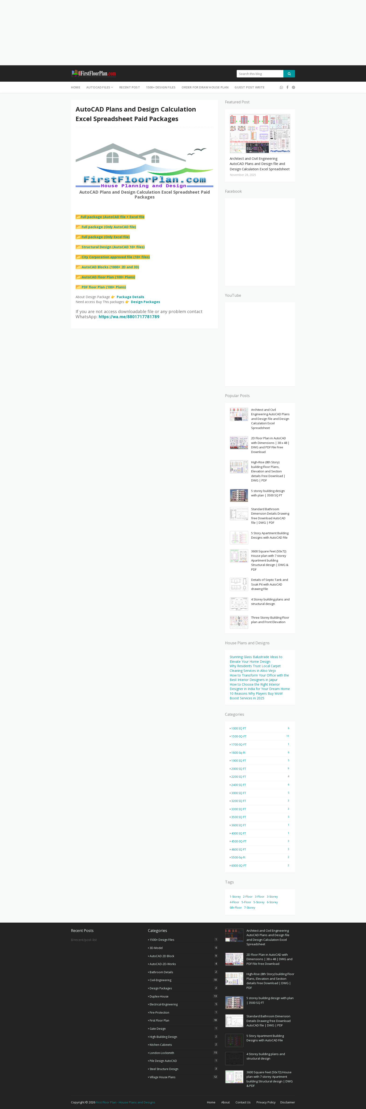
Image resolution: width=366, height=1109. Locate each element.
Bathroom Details (184, 972)
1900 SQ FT (260, 760)
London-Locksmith (184, 1053)
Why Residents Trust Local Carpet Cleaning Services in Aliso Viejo (255, 668)
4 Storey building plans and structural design (270, 601)
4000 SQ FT (260, 833)
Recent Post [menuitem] (129, 87)
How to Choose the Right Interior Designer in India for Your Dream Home (260, 686)
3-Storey (272, 897)
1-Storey (235, 897)
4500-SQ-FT (260, 841)
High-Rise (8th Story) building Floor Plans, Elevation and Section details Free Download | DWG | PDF (268, 471)
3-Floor (259, 897)
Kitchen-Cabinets (184, 1045)
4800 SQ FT (260, 849)
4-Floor (234, 902)
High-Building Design (184, 1037)
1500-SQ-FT (260, 736)
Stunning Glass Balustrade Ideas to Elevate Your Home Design (256, 659)
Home (211, 1102)
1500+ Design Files (184, 940)
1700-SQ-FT (260, 744)
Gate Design (184, 1028)
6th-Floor (236, 908)
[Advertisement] (140, 32)
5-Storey (258, 902)
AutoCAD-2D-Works (184, 964)
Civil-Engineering (184, 980)
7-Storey (249, 908)
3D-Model (184, 948)
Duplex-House (184, 996)
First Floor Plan (184, 1020)
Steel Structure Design (184, 1069)
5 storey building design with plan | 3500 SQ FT (268, 493)
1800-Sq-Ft (260, 752)
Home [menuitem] (75, 87)
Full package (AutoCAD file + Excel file (110, 217)
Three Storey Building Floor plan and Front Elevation (270, 619)
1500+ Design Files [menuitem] (161, 87)
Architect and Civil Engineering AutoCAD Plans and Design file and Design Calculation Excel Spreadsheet (260, 163)
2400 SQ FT (260, 785)
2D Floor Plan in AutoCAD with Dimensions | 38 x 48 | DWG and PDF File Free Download (270, 445)
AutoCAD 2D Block (184, 956)
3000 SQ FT (260, 793)
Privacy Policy (266, 1102)
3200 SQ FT (260, 801)
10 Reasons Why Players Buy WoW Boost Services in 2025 (256, 695)
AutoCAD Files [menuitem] (98, 87)
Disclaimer (287, 1102)
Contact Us (243, 1102)
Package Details (130, 297)
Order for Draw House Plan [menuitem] (205, 87)
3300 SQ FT (260, 809)
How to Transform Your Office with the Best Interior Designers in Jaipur (259, 677)
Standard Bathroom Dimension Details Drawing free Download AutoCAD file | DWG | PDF (270, 516)
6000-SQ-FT (260, 865)
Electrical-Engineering (184, 1004)
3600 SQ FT (260, 825)
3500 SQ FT (260, 817)
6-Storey (272, 902)
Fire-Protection (184, 1012)
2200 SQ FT (260, 776)
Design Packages (145, 302)
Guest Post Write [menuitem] (249, 87)
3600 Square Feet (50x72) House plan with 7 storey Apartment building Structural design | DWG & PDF (269, 560)
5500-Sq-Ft (260, 857)
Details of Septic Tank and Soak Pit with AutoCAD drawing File (269, 584)
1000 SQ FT (260, 728)
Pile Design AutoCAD (184, 1061)
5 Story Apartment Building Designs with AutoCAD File (270, 535)
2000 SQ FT (260, 769)
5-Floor (246, 902)
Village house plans (184, 1077)
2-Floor (248, 897)
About (225, 1102)
